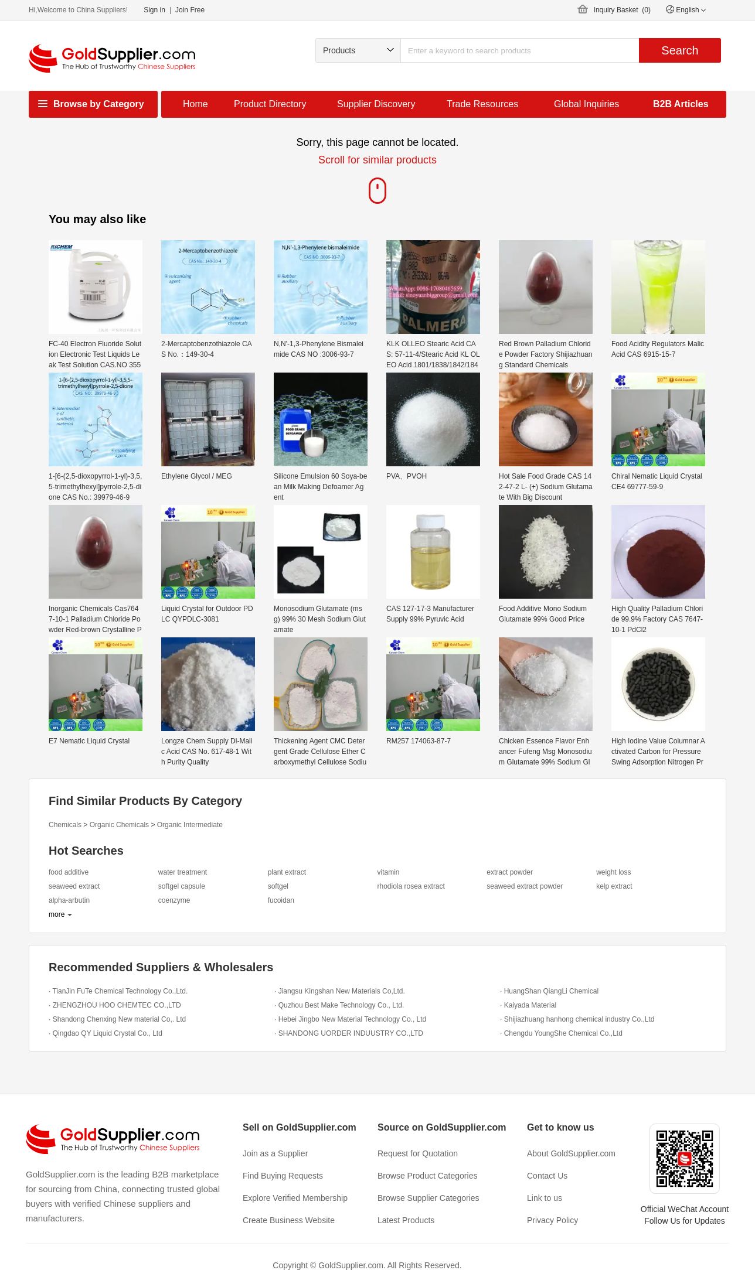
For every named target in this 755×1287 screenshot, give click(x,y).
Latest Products (405, 1220)
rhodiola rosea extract (410, 886)
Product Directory (270, 104)
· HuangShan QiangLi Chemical (549, 991)
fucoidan (281, 900)
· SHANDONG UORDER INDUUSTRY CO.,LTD (348, 1033)
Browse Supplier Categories (428, 1198)
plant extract (287, 872)
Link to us (544, 1198)
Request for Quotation (417, 1153)
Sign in (154, 10)
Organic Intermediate (190, 825)
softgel (278, 886)
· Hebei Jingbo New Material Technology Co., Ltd (350, 1019)
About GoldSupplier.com (571, 1153)
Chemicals (65, 825)
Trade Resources (482, 104)
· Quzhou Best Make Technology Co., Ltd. (339, 1005)
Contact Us (547, 1175)
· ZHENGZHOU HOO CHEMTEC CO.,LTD (115, 1005)
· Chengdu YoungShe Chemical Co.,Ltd (561, 1033)
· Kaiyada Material (528, 1005)
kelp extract (614, 886)
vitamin (388, 872)
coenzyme (174, 900)
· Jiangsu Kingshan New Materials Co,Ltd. (339, 991)
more (56, 914)
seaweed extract (74, 886)
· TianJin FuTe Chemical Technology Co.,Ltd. (118, 991)
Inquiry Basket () (622, 10)
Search (679, 50)
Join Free (190, 10)
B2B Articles (681, 104)
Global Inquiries (586, 104)
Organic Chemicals (119, 825)
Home (195, 104)
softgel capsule (181, 886)
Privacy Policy (552, 1220)
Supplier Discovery (376, 104)
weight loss (613, 872)
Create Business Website (289, 1220)
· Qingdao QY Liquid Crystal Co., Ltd (105, 1033)
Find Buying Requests (283, 1175)
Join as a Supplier (275, 1153)
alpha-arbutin (69, 900)
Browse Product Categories (427, 1175)
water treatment (182, 872)
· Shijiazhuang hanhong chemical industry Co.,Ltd (577, 1019)
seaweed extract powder (525, 886)
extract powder (510, 872)
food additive (69, 872)
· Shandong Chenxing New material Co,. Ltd (117, 1019)
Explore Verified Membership (295, 1198)
